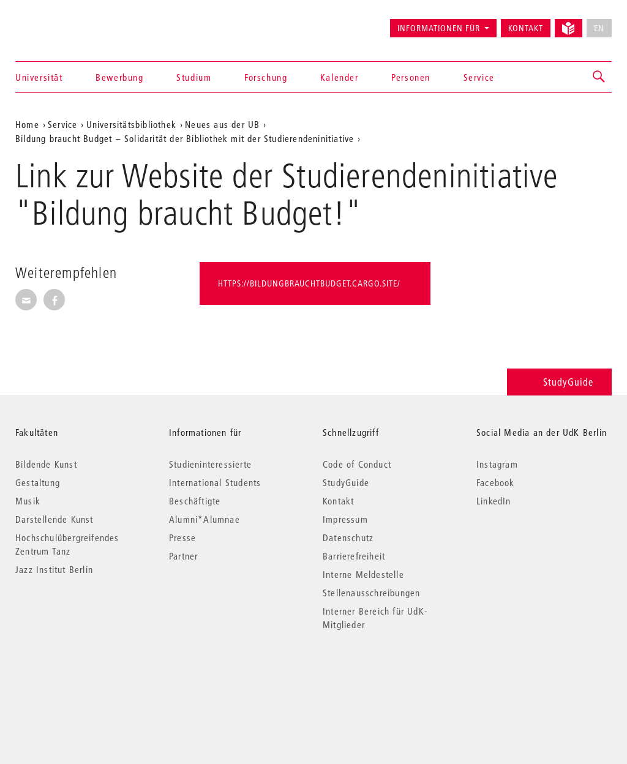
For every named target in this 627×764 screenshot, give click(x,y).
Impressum (345, 519)
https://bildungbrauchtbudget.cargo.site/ (309, 283)
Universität (39, 77)
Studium (193, 77)
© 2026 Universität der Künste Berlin (79, 676)
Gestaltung (37, 482)
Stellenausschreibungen (371, 592)
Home (27, 124)
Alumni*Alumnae (204, 519)
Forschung (265, 77)
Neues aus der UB (222, 124)
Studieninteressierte (210, 464)
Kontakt (525, 28)
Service (479, 77)
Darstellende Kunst (54, 519)
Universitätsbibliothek (131, 124)
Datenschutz (348, 537)
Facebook (495, 482)
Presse (182, 537)
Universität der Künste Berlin (63, 22)
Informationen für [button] (438, 28)
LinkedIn (493, 501)
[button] (599, 77)
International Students (215, 482)
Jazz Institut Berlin (54, 569)
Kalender (339, 77)
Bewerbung (119, 77)
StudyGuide (559, 381)
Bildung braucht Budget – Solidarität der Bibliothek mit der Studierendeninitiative (184, 138)
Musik (27, 501)
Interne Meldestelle (363, 574)
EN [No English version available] (599, 28)
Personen (410, 77)
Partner (183, 556)
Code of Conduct (357, 464)
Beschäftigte (194, 501)
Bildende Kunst (46, 464)
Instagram (497, 464)
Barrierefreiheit (354, 556)
